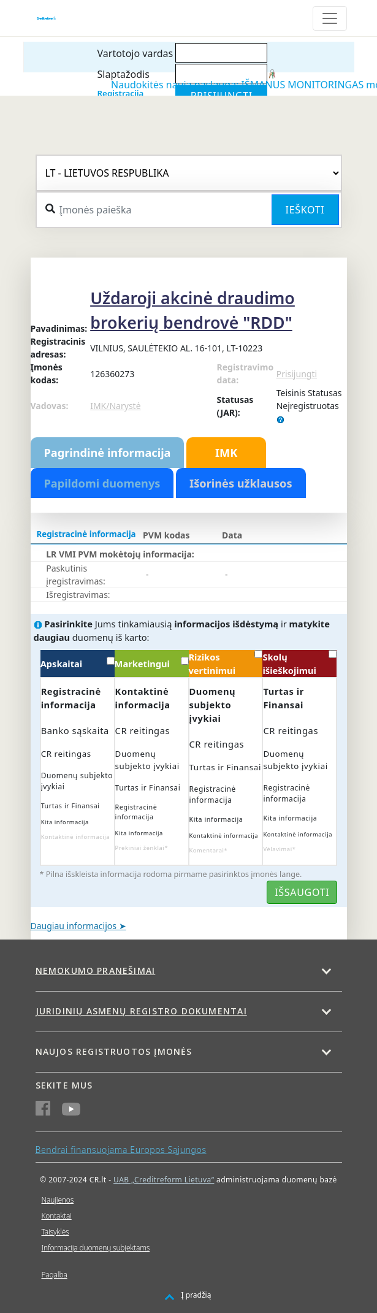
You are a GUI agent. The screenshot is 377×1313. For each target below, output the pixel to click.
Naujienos (58, 1200)
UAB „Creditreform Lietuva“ (163, 1179)
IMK (226, 452)
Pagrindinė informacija (107, 452)
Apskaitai (77, 663)
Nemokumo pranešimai (96, 970)
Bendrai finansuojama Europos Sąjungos (121, 1149)
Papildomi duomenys (102, 483)
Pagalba (54, 1274)
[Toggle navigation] (330, 18)
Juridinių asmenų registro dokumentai (141, 1011)
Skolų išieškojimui (299, 663)
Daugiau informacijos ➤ (78, 926)
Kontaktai (57, 1216)
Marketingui (152, 663)
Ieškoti (305, 209)
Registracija (120, 93)
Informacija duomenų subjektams (96, 1247)
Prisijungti (296, 374)
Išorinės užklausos (240, 483)
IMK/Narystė (115, 406)
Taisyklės (55, 1232)
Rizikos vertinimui (226, 663)
